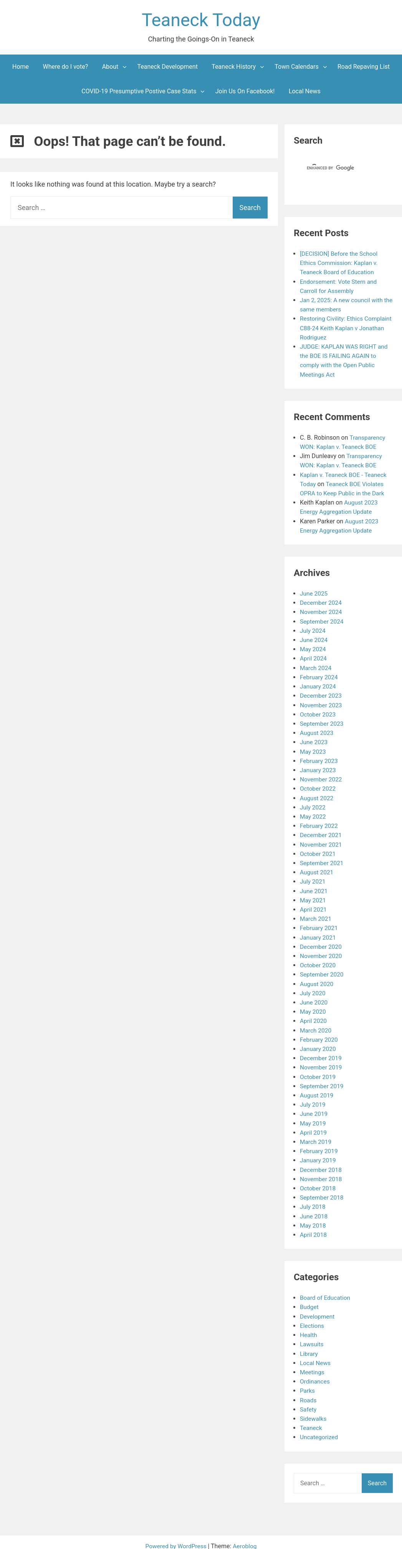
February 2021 (319, 924)
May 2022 (313, 813)
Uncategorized (319, 1429)
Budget (309, 1300)
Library (309, 1346)
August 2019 (317, 1090)
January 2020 (318, 1044)
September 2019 (322, 1080)
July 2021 (313, 878)
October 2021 (318, 850)
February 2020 (319, 1034)
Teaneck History (234, 67)
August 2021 (317, 868)
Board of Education (326, 1291)
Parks (308, 1383)
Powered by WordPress (176, 1538)
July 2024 (313, 629)
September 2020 (322, 970)
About (110, 67)
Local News (305, 92)
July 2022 (313, 804)
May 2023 (313, 749)
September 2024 (322, 620)
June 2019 (314, 1108)
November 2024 (321, 610)
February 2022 (319, 822)
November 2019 (321, 1062)
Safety (308, 1401)
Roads (308, 1392)
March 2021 (316, 914)
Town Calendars (296, 67)
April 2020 (314, 1016)
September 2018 (322, 1191)
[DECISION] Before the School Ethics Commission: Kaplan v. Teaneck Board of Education (340, 263)
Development (318, 1309)
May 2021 (313, 896)
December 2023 (321, 693)
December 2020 (321, 942)
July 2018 (313, 1200)
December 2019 (321, 1053)
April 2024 (314, 656)
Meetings (312, 1365)
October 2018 (318, 1182)
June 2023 (314, 739)
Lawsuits (312, 1337)
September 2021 (322, 859)
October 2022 (318, 785)
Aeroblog (245, 1538)
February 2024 (319, 675)
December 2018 (321, 1163)
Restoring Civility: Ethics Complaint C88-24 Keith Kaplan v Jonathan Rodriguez (344, 328)
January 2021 (318, 933)
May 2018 (313, 1219)
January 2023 (318, 767)
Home (20, 67)
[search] (335, 169)
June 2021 (314, 887)
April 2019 (314, 1126)
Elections (312, 1318)
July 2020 (313, 988)
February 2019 (319, 1145)
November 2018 (321, 1173)
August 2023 (317, 730)
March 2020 (316, 1025)
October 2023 (318, 712)
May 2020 (313, 1007)
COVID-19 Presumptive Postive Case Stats (138, 92)
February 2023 (319, 758)
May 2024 (313, 647)
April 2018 (314, 1228)
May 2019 (313, 1117)
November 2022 (321, 776)
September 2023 (322, 721)
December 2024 (321, 601)
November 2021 (321, 841)
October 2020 (318, 961)
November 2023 (321, 703)
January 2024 (318, 684)
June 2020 (314, 997)
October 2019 (318, 1071)
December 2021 (321, 832)
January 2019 (318, 1154)
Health (309, 1328)
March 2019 (316, 1136)
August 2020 (317, 979)
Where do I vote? (65, 67)
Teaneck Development (167, 67)
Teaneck (311, 1420)
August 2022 (317, 795)
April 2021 (314, 905)
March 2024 (316, 666)
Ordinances (315, 1374)
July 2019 (313, 1099)
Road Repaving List (363, 67)
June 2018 (314, 1209)
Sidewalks (314, 1411)
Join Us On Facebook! (245, 92)
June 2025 (314, 592)
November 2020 (321, 951)
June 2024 (314, 638)
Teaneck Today (201, 20)
